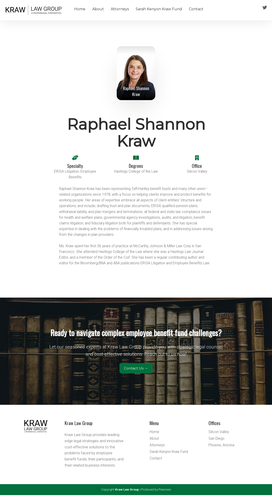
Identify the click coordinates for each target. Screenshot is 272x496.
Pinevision (165, 490)
